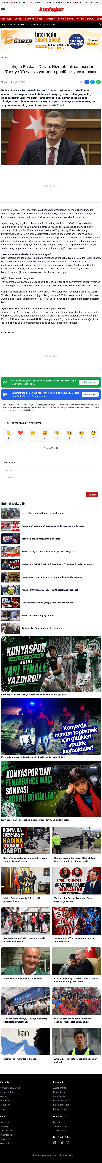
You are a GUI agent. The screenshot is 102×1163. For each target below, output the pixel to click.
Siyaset (49, 18)
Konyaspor (5, 1122)
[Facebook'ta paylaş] (86, 82)
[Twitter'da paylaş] (92, 82)
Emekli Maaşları (61, 1105)
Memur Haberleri (61, 1100)
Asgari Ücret (59, 1088)
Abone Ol (90, 394)
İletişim (56, 1122)
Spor (39, 18)
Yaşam (80, 18)
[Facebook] (54, 1142)
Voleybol (4, 1143)
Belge (2, 1109)
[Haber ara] (100, 24)
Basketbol (5, 1139)
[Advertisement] (51, 186)
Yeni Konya (5, 1100)
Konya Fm (5, 1105)
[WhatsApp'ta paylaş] (98, 82)
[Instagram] (67, 1142)
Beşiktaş (4, 1126)
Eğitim (70, 18)
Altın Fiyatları (59, 1096)
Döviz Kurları (59, 1092)
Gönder (92, 494)
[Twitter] (62, 1142)
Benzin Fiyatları (60, 1109)
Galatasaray (6, 1130)
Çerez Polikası (60, 1126)
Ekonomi (29, 18)
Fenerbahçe (6, 1135)
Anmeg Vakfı (6, 1092)
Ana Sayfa (6, 18)
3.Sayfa (60, 18)
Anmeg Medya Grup (10, 1088)
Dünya (90, 18)
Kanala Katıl (89, 382)
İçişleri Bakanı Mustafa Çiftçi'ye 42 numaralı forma (29, 24)
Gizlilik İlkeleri (59, 1130)
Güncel (18, 18)
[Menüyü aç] (3, 9)
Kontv (3, 1096)
